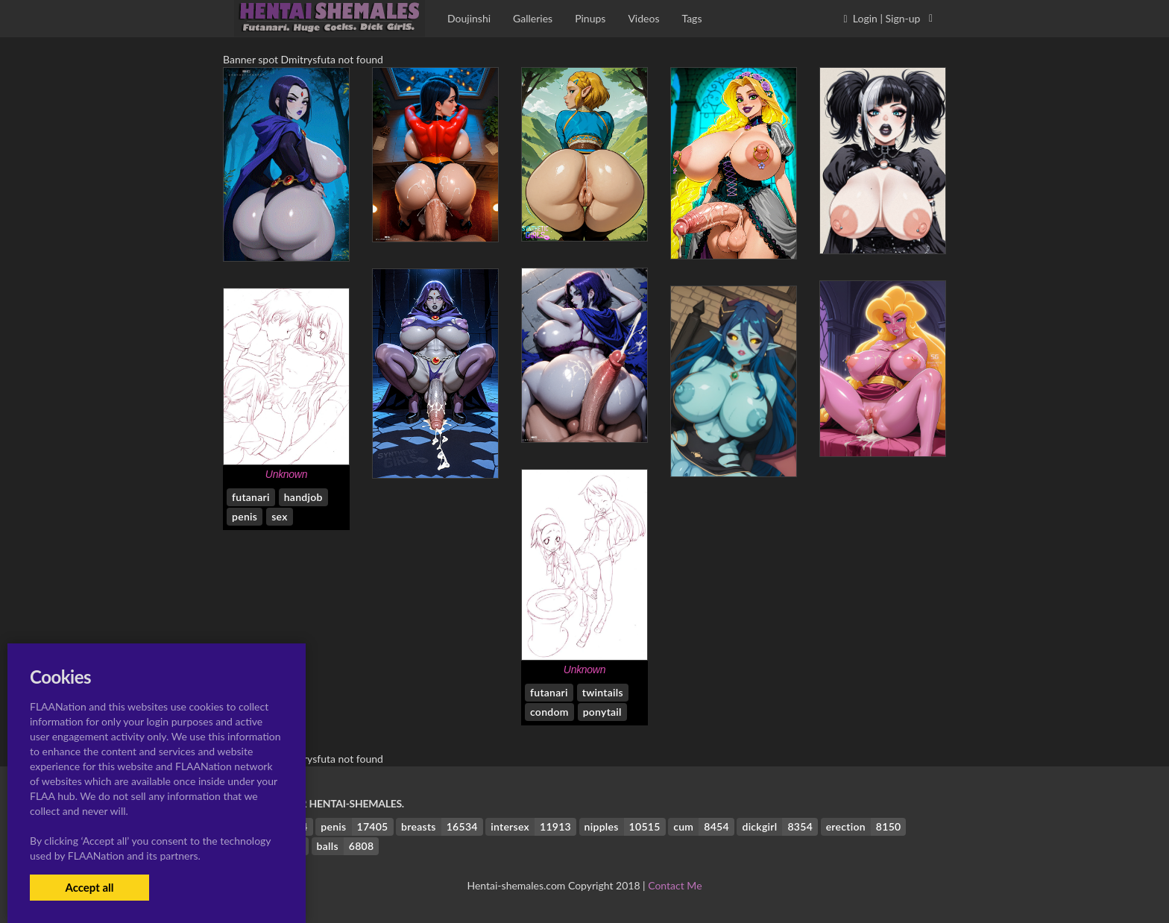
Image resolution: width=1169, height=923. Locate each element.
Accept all (89, 887)
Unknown (286, 474)
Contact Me (675, 885)
